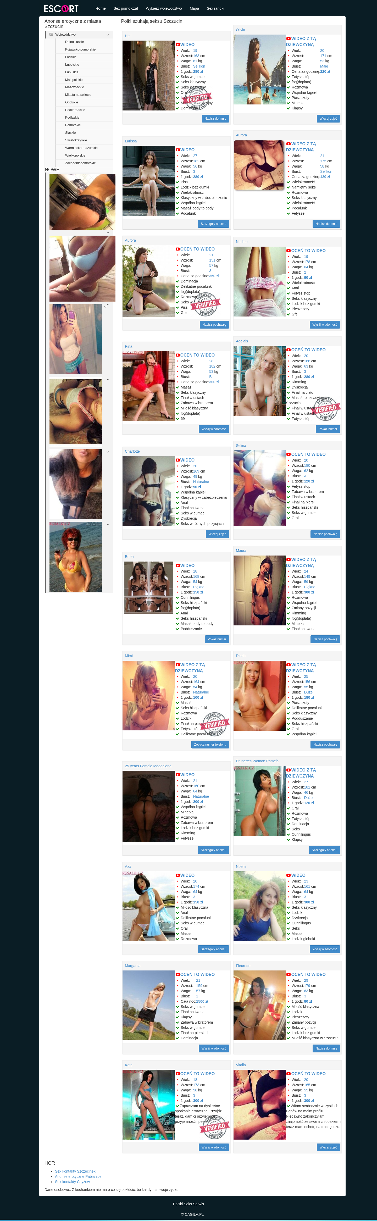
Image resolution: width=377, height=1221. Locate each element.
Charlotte (132, 451)
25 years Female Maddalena (148, 766)
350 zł (214, 276)
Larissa (131, 141)
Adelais (242, 341)
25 (306, 676)
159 (199, 986)
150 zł (198, 592)
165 (307, 1085)
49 (195, 476)
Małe (324, 66)
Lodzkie (70, 57)
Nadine (241, 242)
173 (196, 1085)
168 (307, 361)
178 (307, 262)
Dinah (241, 656)
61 (195, 61)
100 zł (198, 697)
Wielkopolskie (75, 155)
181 (307, 787)
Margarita (132, 966)
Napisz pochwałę (214, 324)
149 (307, 576)
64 (306, 267)
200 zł (198, 802)
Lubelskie (72, 64)
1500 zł (202, 1001)
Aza (128, 866)
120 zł (325, 177)
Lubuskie (71, 72)
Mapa (194, 8)
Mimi (129, 656)
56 (195, 166)
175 (323, 161)
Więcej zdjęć (328, 118)
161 (307, 886)
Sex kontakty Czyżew (72, 1182)
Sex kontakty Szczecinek (75, 1171)
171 (323, 56)
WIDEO (187, 44)
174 (196, 886)
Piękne (198, 587)
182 (196, 161)
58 (322, 166)
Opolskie (71, 102)
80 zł (308, 1001)
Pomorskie (73, 125)
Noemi (241, 866)
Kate (128, 1065)
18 (195, 571)
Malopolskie (74, 80)
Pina (128, 346)
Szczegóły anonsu (213, 224)
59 (306, 582)
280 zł (198, 71)
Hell (128, 36)
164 (196, 682)
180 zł (309, 697)
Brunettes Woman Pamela (257, 761)
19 (195, 50)
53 (322, 61)
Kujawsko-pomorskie (80, 49)
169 (196, 471)
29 (306, 980)
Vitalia (241, 1065)
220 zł (325, 71)
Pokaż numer (328, 429)
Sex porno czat (126, 8)
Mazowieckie (74, 87)
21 (322, 156)
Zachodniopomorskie (80, 163)
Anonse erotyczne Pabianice (78, 1176)
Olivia (240, 30)
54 (195, 582)
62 (306, 471)
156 (307, 682)
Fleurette (243, 966)
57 (211, 265)
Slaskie (70, 133)
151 (212, 260)
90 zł (308, 277)
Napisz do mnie (215, 118)
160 (196, 786)
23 (306, 881)
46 (306, 792)
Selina (241, 445)
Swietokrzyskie (76, 140)
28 (211, 361)
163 (196, 56)
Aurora (241, 135)
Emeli (129, 556)
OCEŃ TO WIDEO (197, 249)
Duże (308, 692)
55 (306, 687)
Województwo (62, 34)
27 (195, 156)
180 (307, 465)
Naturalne (201, 482)
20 (322, 50)
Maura (241, 550)
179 (307, 986)
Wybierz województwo (164, 8)
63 (306, 366)
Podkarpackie (75, 110)
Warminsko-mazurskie (81, 148)
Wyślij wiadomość (325, 324)
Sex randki (215, 8)
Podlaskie (72, 117)
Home (101, 8)
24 (306, 571)
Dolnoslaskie (74, 42)
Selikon (199, 66)
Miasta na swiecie (78, 95)
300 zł (214, 382)
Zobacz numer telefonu (210, 744)
